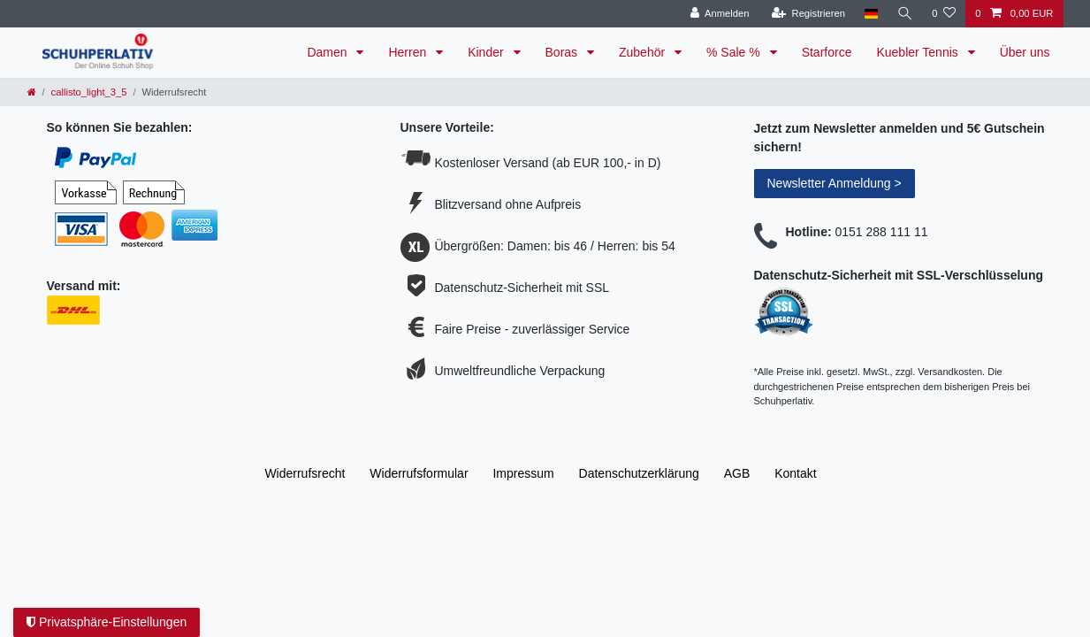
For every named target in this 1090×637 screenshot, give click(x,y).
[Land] (870, 13)
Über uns (1025, 52)
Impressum (522, 473)
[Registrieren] (806, 13)
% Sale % (735, 52)
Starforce (827, 52)
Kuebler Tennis (918, 52)
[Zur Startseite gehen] (31, 92)
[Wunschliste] (943, 13)
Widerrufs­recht (304, 473)
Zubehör (643, 52)
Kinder (487, 52)
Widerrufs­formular (419, 473)
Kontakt (795, 473)
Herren (409, 52)
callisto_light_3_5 (89, 92)
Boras (563, 52)
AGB (737, 473)
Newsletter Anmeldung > (834, 183)
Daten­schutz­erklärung (639, 473)
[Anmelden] (718, 13)
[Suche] (904, 13)
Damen (328, 52)
